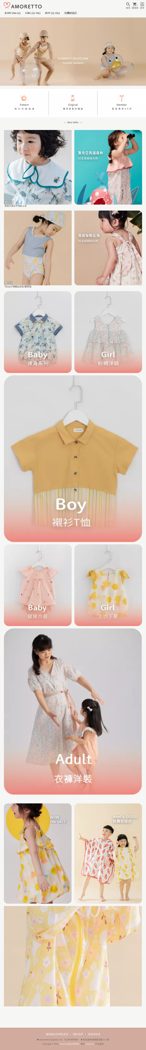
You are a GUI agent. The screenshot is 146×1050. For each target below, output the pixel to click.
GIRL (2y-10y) (32, 13)
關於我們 (78, 1034)
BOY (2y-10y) (52, 13)
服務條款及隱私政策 (57, 1034)
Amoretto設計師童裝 (69, 1044)
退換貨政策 (94, 1034)
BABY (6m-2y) (12, 13)
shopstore (90, 1044)
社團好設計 (70, 13)
